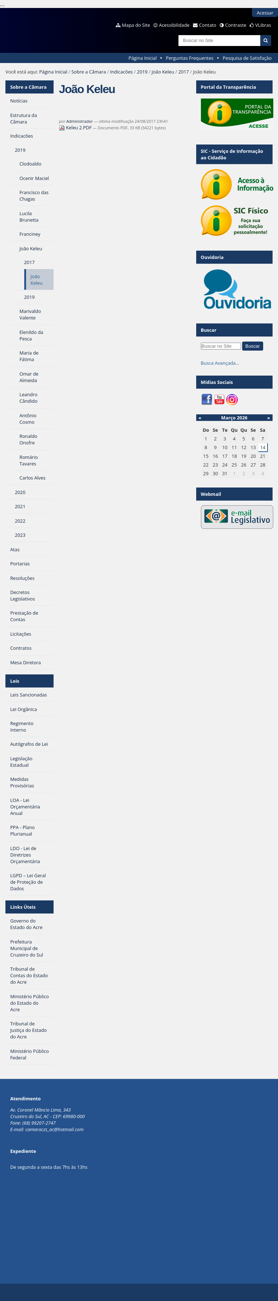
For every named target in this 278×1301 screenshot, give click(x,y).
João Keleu (163, 71)
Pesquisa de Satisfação (247, 58)
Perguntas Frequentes (189, 58)
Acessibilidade (174, 25)
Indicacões (121, 71)
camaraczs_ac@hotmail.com (54, 1129)
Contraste (235, 25)
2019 (142, 71)
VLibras (263, 25)
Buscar (209, 330)
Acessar (265, 12)
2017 (183, 71)
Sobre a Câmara (88, 71)
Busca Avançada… (220, 363)
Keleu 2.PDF (76, 127)
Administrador (79, 121)
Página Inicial (143, 58)
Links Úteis (22, 907)
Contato (207, 25)
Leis (14, 681)
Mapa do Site (136, 25)
